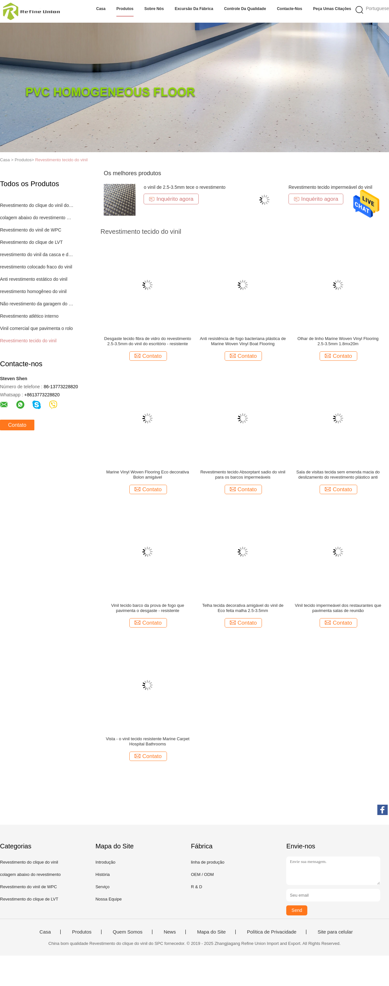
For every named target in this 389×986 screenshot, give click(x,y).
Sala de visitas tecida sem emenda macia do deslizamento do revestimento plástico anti (338, 475)
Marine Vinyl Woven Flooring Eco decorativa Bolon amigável (147, 475)
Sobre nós (154, 8)
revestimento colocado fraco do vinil (36, 266)
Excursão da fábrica (194, 8)
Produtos (125, 8)
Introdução (105, 862)
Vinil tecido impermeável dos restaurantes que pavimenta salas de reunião (338, 608)
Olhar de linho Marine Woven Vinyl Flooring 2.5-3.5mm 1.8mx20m (338, 341)
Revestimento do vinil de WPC (30, 229)
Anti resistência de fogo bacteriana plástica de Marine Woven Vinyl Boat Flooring (243, 341)
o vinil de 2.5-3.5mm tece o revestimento (184, 187)
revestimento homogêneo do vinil (33, 291)
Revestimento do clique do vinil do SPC (37, 205)
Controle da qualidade (245, 8)
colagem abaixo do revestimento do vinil (37, 217)
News (170, 932)
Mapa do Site (211, 932)
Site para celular (335, 932)
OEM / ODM (202, 874)
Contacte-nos (289, 8)
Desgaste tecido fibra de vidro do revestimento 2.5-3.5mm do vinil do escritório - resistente (147, 341)
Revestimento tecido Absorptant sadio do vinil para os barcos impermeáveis (242, 475)
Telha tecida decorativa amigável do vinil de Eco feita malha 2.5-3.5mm (243, 608)
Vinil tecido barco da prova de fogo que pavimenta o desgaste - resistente (147, 608)
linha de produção (207, 862)
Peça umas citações (332, 8)
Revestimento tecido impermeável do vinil (330, 187)
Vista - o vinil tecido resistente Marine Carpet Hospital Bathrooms (148, 741)
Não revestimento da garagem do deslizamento (37, 303)
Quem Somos (128, 932)
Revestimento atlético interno (29, 316)
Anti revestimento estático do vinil (33, 279)
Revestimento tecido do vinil (61, 159)
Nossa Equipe (108, 899)
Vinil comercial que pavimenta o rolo (36, 328)
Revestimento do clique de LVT (31, 242)
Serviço (102, 886)
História (102, 874)
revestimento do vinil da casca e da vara (37, 254)
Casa (101, 8)
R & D (196, 886)
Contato (17, 425)
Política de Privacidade (272, 932)
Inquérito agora (171, 199)
